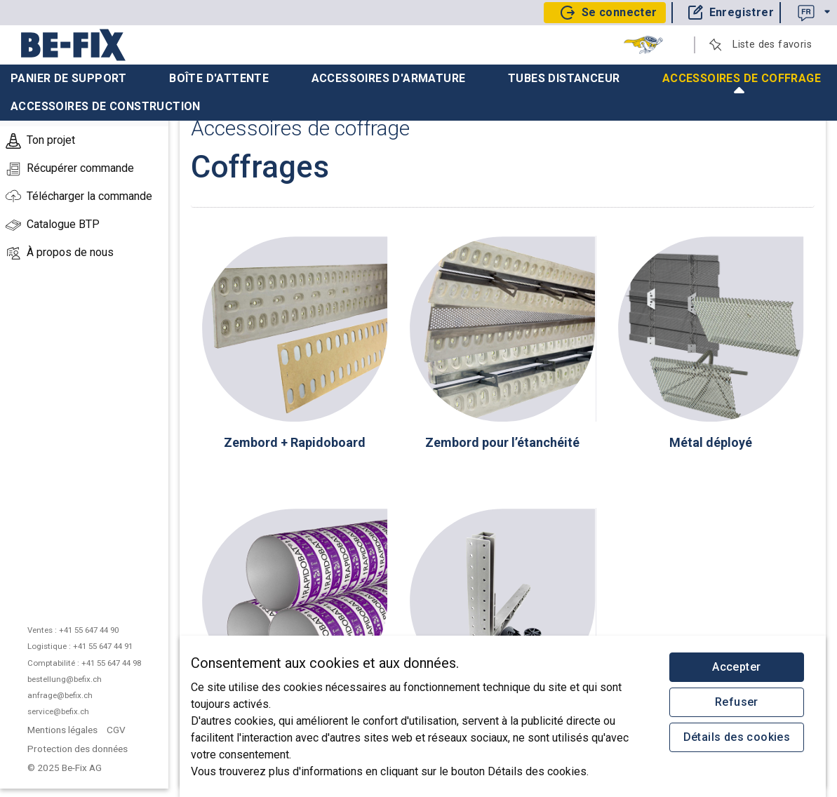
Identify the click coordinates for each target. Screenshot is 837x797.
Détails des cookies (737, 737)
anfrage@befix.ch (60, 695)
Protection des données (77, 748)
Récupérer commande (70, 169)
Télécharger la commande (79, 197)
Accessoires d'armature (389, 78)
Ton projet (40, 141)
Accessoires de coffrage (741, 82)
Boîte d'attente (219, 78)
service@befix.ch (58, 711)
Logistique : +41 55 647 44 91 (80, 646)
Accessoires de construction (106, 106)
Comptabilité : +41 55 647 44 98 (84, 663)
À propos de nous (60, 253)
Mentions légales (62, 729)
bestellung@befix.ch (64, 679)
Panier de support (69, 78)
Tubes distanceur (564, 78)
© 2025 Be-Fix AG (65, 767)
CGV (116, 729)
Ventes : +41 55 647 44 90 (73, 630)
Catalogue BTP (53, 225)
